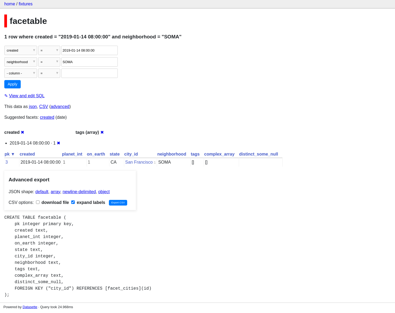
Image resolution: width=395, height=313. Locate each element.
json (33, 106)
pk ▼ (10, 154)
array (55, 191)
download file (52, 202)
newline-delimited (79, 191)
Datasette (30, 307)
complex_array (219, 154)
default (41, 191)
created (47, 117)
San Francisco (139, 162)
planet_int (72, 154)
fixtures (26, 4)
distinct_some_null (258, 154)
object (104, 191)
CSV (43, 106)
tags (195, 154)
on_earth (96, 154)
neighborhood (171, 154)
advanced (60, 106)
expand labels (88, 202)
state (115, 154)
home (9, 4)
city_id (131, 154)
